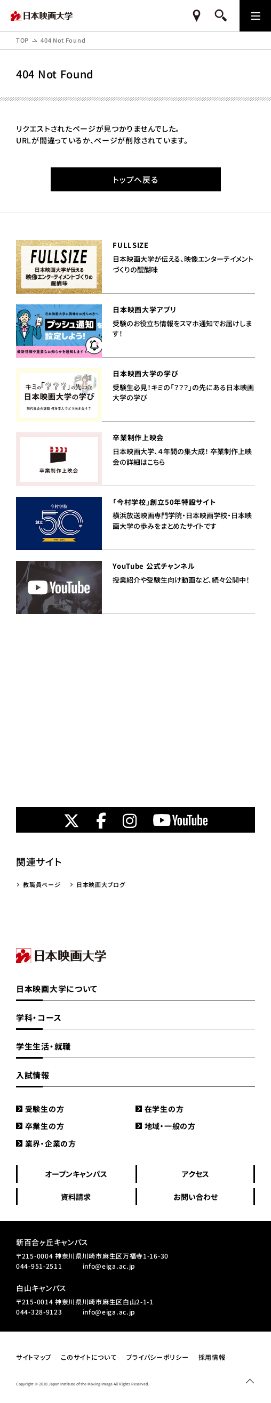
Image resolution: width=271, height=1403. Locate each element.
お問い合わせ (195, 1196)
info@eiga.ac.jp (109, 1265)
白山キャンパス (41, 1288)
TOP (22, 40)
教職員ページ (41, 884)
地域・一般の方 (170, 1125)
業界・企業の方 (50, 1143)
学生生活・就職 (43, 1046)
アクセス (195, 1173)
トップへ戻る (135, 179)
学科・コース (38, 1017)
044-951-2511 (39, 1265)
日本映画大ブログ (100, 884)
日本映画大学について (57, 988)
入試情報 (33, 1075)
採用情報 (212, 1356)
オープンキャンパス (76, 1173)
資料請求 (76, 1196)
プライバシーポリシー (157, 1356)
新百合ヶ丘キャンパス (52, 1242)
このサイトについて (88, 1356)
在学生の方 (164, 1108)
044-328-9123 (39, 1311)
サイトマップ (33, 1356)
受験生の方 (45, 1108)
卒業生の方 (45, 1125)
